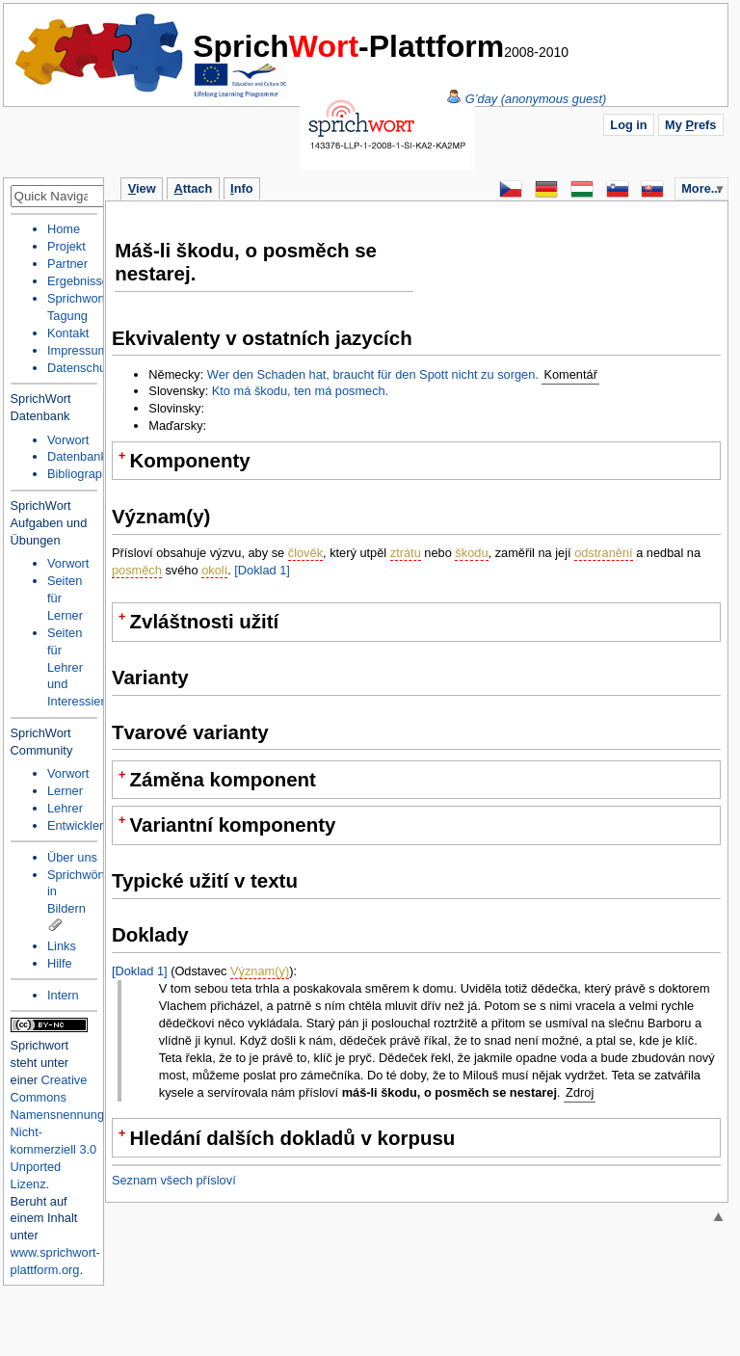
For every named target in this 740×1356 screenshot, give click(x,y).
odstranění (603, 552)
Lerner (65, 791)
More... (701, 188)
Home (100, 53)
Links (61, 946)
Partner (67, 263)
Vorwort (68, 440)
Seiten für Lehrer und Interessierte (81, 667)
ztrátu (405, 552)
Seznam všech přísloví (174, 1180)
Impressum (77, 350)
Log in (628, 125)
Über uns (72, 857)
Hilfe (59, 963)
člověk (305, 552)
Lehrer (65, 808)
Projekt (66, 246)
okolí (214, 570)
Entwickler (75, 825)
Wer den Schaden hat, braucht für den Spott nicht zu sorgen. (373, 374)
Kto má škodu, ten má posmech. (300, 391)
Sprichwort (39, 1045)
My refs (690, 125)
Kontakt (68, 333)
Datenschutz (81, 367)
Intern (63, 995)
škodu (471, 552)
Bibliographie (83, 473)
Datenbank (77, 456)
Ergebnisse (78, 281)
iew (142, 188)
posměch (137, 570)
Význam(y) (259, 971)
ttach (192, 188)
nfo (241, 188)
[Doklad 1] (262, 570)
